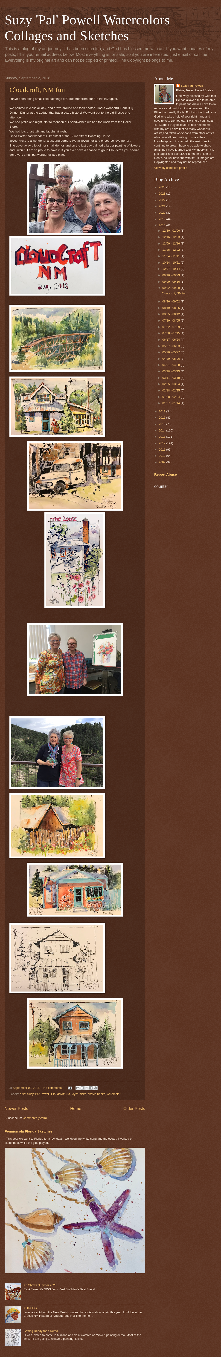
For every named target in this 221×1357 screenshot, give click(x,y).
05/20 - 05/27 (171, 352)
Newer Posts (16, 1108)
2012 (162, 443)
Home (75, 1108)
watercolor (113, 1094)
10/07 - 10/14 (171, 268)
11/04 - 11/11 (171, 256)
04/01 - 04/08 (171, 365)
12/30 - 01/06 (171, 230)
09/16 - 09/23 (171, 275)
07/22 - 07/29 (171, 327)
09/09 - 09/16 (171, 281)
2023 (162, 193)
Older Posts (134, 1108)
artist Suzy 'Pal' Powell (34, 1094)
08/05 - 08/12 (171, 314)
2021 (162, 206)
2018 (162, 225)
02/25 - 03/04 (171, 384)
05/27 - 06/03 (171, 346)
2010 (162, 455)
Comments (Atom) (35, 1118)
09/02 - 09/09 (171, 288)
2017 (162, 411)
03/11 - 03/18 (171, 378)
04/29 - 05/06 (171, 358)
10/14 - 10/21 (171, 262)
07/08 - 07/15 (171, 333)
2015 (162, 424)
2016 (162, 417)
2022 (162, 200)
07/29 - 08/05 (171, 320)
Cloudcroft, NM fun (37, 89)
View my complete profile (170, 168)
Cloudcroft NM (60, 1094)
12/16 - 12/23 (171, 237)
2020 (162, 212)
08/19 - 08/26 (171, 308)
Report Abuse (165, 474)
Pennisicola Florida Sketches (28, 1131)
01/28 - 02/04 (171, 397)
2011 (162, 449)
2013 (162, 436)
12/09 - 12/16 (171, 243)
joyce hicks (79, 1094)
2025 (162, 187)
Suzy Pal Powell (192, 85)
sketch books (96, 1094)
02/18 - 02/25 (171, 390)
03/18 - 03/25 (171, 371)
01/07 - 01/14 (171, 403)
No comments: (53, 1088)
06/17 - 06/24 (171, 339)
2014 (162, 430)
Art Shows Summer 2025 (39, 1285)
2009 (162, 462)
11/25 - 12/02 (171, 249)
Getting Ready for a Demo (40, 1331)
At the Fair (30, 1308)
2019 (162, 219)
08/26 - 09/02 (171, 301)
